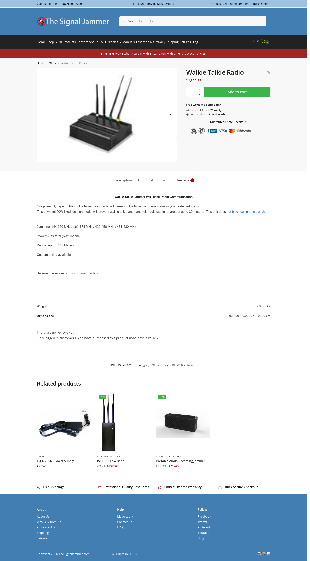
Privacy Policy (46, 525)
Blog (201, 536)
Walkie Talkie (185, 363)
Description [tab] (123, 178)
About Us (43, 514)
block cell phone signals (249, 209)
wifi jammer (78, 271)
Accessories (104, 454)
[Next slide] (170, 113)
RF (173, 363)
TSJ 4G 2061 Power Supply (55, 459)
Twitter (202, 520)
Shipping (43, 530)
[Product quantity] (191, 89)
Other (52, 61)
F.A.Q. (121, 525)
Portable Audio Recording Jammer (180, 459)
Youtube (203, 530)
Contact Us (124, 520)
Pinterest (204, 525)
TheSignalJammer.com (74, 552)
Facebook (204, 514)
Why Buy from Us (49, 520)
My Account (125, 514)
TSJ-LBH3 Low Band (110, 459)
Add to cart (237, 89)
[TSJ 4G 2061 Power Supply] (268, 71)
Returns (42, 536)
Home (41, 61)
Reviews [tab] (185, 178)
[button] (261, 41)
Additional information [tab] (155, 178)
